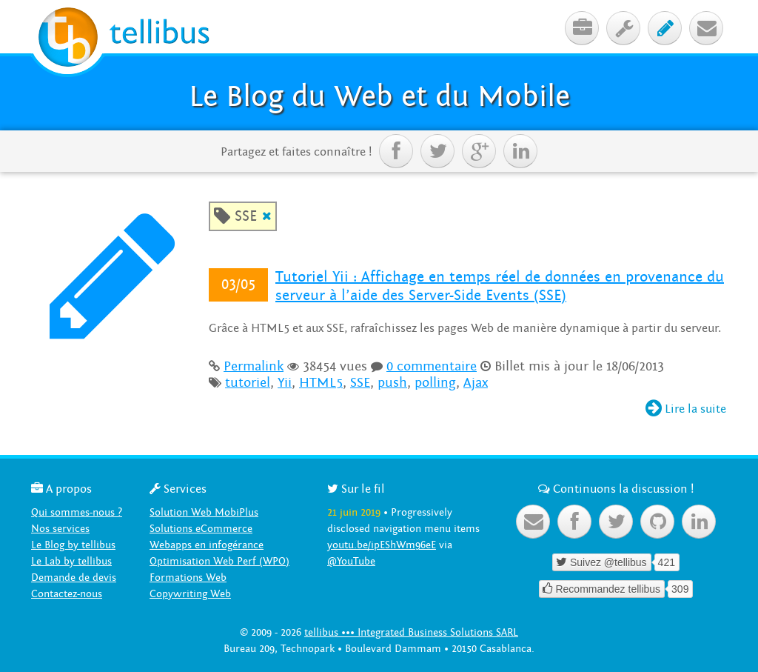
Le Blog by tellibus (73, 545)
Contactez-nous (66, 594)
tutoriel (247, 382)
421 (666, 562)
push (392, 382)
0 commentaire (431, 366)
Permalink (254, 366)
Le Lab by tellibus (71, 561)
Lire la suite (685, 409)
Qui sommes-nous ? (76, 512)
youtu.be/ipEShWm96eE (381, 545)
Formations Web (188, 577)
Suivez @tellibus (601, 562)
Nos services (60, 528)
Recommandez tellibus (602, 588)
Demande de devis (73, 577)
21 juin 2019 (353, 512)
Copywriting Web (190, 594)
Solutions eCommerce (201, 528)
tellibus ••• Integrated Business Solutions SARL (411, 632)
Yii (285, 382)
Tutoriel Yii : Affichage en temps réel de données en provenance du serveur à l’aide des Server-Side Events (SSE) (499, 286)
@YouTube (351, 561)
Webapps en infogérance (207, 545)
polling (435, 382)
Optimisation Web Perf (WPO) (219, 561)
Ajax (475, 382)
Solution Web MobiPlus (204, 512)
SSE (360, 382)
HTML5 (321, 382)
